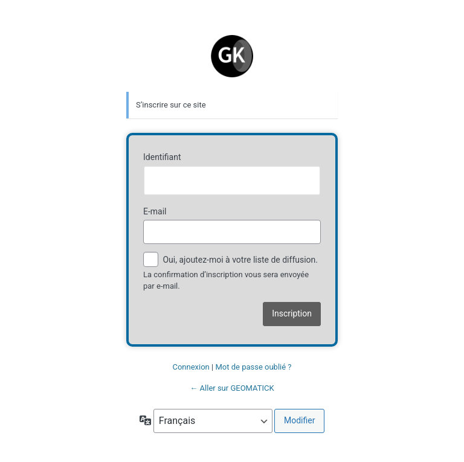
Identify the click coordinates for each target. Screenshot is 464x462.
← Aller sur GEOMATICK (232, 388)
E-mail (155, 211)
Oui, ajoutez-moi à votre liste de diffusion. (230, 260)
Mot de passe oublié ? (253, 366)
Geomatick (232, 50)
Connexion (190, 366)
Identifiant (162, 157)
